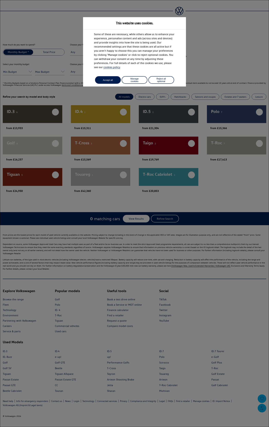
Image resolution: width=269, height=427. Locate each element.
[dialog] (134, 213)
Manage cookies (134, 80)
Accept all (108, 80)
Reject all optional (161, 80)
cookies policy (111, 67)
